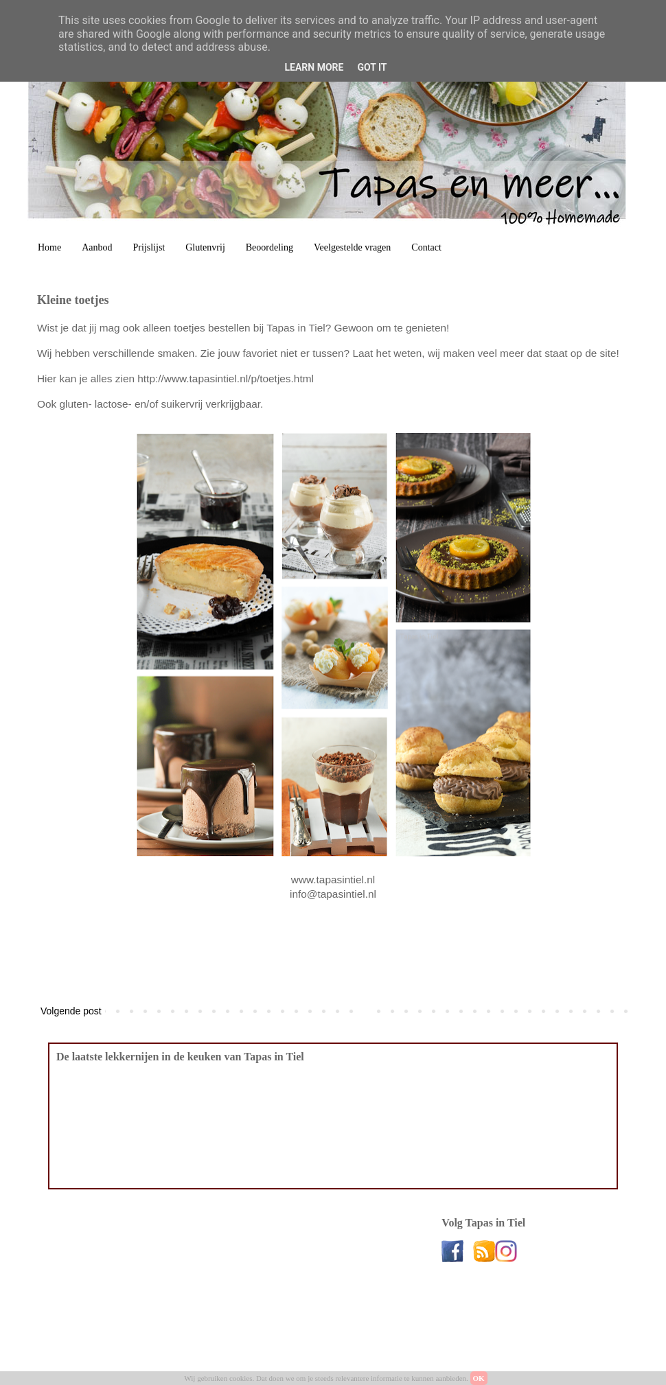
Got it (372, 67)
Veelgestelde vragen (352, 247)
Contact (426, 247)
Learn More (313, 67)
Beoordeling (269, 247)
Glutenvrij (205, 247)
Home (49, 247)
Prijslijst (149, 247)
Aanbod (97, 247)
